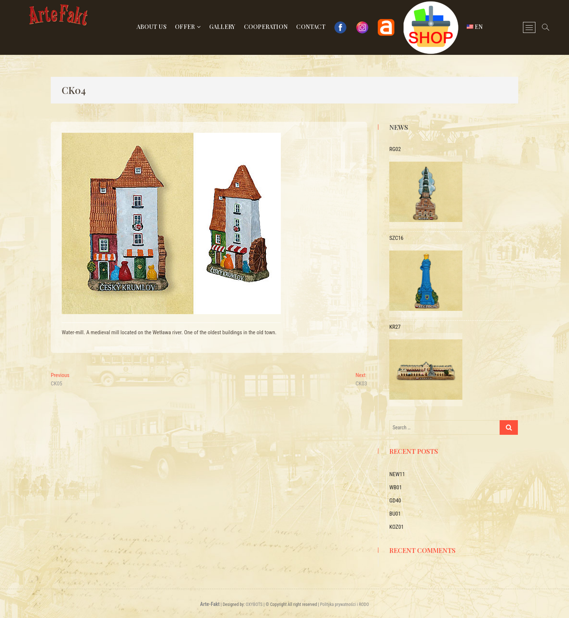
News (398, 127)
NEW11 (397, 474)
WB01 (395, 487)
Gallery (222, 26)
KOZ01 (396, 527)
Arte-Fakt (209, 604)
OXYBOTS (254, 604)
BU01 (395, 513)
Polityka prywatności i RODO (344, 604)
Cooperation (266, 26)
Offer (185, 26)
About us (152, 26)
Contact (310, 26)
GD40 (395, 500)
